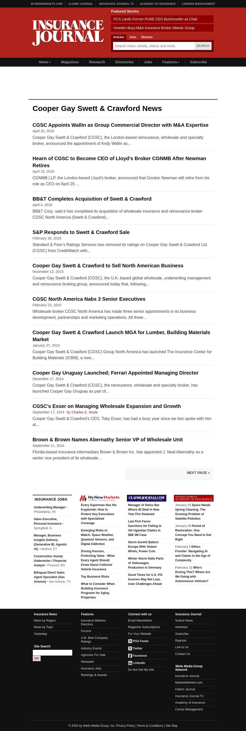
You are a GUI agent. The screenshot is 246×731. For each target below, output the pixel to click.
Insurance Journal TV (116, 3)
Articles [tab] (118, 37)
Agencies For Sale (93, 655)
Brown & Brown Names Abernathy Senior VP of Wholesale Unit (108, 439)
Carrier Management (198, 3)
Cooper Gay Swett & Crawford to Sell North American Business (108, 265)
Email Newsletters (140, 620)
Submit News (184, 620)
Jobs (148, 62)
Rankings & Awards (94, 675)
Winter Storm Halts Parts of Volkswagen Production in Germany (146, 563)
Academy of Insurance (158, 3)
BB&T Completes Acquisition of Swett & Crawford (92, 199)
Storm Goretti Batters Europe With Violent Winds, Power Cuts (143, 546)
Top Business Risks (95, 576)
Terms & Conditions (150, 725)
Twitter (135, 648)
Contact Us (182, 654)
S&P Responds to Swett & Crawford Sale (81, 232)
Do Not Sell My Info (141, 670)
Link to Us (181, 647)
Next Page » (198, 473)
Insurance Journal (187, 676)
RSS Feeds (138, 641)
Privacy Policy (125, 725)
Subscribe (198, 62)
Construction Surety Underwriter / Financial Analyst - (50, 561)
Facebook (137, 655)
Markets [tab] (147, 37)
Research (97, 62)
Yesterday (40, 634)
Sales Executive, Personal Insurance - (49, 523)
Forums (86, 631)
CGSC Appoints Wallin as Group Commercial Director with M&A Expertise (121, 125)
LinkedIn (136, 663)
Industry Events (91, 648)
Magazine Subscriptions (144, 627)
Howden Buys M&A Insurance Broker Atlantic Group (154, 28)
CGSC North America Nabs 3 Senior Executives (89, 299)
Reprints (180, 640)
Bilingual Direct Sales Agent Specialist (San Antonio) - (52, 577)
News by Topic (43, 627)
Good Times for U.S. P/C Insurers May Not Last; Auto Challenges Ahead (145, 579)
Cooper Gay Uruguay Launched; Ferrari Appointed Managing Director (116, 373)
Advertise (181, 627)
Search (203, 46)
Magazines (70, 62)
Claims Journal (80, 3)
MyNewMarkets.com (46, 3)
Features (171, 62)
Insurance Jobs (91, 668)
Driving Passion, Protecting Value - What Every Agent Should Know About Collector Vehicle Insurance (98, 560)
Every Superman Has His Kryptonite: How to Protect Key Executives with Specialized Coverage (99, 514)
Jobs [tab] (132, 37)
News (45, 62)
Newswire (87, 661)
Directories (124, 62)
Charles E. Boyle (85, 412)
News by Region (45, 620)
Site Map (171, 725)
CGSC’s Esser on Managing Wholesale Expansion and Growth (107, 406)
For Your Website (139, 634)
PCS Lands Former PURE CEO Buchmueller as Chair (156, 19)
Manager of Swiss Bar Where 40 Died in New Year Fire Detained (144, 509)
